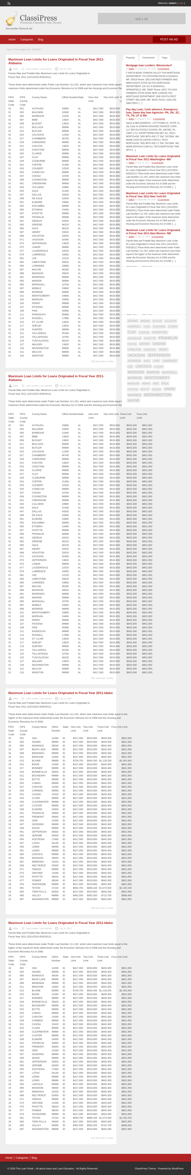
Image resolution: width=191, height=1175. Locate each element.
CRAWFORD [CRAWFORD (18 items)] (159, 332)
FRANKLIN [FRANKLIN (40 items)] (168, 338)
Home (12, 39)
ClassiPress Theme (145, 1168)
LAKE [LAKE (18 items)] (156, 360)
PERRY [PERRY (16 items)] (146, 383)
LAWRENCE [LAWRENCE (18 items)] (170, 360)
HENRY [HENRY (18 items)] (163, 349)
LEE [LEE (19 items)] (130, 366)
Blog (40, 39)
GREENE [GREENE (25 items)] (159, 343)
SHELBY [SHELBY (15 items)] (156, 389)
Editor (16, 69)
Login (181, 3)
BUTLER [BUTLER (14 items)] (157, 321)
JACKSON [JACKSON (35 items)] (136, 355)
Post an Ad (169, 39)
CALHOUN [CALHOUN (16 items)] (170, 321)
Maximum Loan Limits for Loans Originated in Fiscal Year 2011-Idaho (60, 693)
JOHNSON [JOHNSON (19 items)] (134, 360)
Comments (148, 57)
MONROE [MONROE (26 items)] (135, 378)
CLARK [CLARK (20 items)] (173, 326)
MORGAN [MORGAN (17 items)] (133, 383)
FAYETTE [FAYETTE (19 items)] (150, 338)
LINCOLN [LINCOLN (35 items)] (143, 366)
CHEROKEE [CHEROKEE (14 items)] (159, 326)
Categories (26, 39)
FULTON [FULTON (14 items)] (132, 344)
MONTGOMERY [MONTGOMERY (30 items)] (157, 378)
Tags (164, 57)
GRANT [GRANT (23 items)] (144, 343)
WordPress (178, 1168)
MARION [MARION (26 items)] (153, 372)
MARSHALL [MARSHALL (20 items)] (169, 372)
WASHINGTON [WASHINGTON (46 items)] (157, 395)
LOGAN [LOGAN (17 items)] (158, 366)
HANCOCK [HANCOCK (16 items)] (150, 349)
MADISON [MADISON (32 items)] (136, 372)
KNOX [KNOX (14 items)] (147, 361)
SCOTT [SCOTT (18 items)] (144, 389)
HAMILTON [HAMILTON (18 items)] (134, 349)
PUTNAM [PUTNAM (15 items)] (133, 389)
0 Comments (163, 69)
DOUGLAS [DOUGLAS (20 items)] (134, 338)
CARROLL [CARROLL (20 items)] (134, 326)
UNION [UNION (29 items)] (169, 389)
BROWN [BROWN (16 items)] (145, 321)
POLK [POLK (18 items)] (165, 383)
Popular (130, 57)
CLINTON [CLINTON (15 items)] (144, 332)
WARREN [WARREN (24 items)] (134, 395)
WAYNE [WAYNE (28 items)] (133, 400)
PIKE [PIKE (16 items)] (156, 383)
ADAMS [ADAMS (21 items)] (133, 320)
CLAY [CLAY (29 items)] (132, 332)
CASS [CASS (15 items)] (147, 326)
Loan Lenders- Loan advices (39, 69)
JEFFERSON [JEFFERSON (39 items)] (159, 355)
